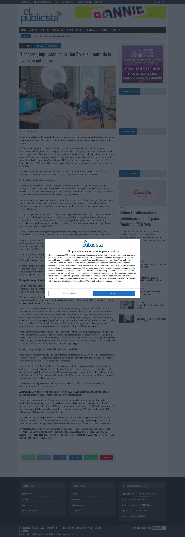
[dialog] (92, 268)
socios (71, 255)
